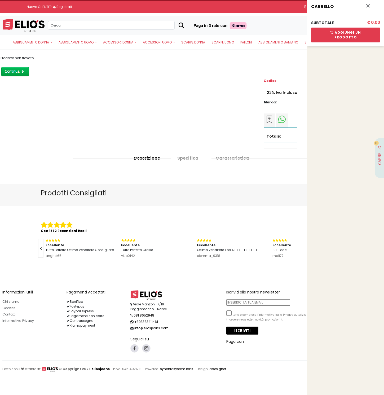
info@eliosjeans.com (151, 328)
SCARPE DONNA (193, 42)
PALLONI (246, 42)
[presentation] (40, 248)
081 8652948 (144, 315)
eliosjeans (100, 368)
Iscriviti (242, 330)
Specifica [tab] (187, 158)
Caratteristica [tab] (232, 158)
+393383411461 (144, 321)
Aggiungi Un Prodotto (345, 35)
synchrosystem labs (176, 368)
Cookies (8, 308)
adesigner (217, 368)
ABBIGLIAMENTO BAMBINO (278, 42)
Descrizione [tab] (147, 158)
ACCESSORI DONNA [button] (118, 42)
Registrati (62, 7)
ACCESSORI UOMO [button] (158, 42)
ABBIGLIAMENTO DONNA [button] (31, 42)
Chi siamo (10, 301)
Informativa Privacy (18, 320)
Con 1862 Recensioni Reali (64, 231)
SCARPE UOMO (222, 42)
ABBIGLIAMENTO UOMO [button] (76, 42)
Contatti (9, 314)
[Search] (111, 25)
